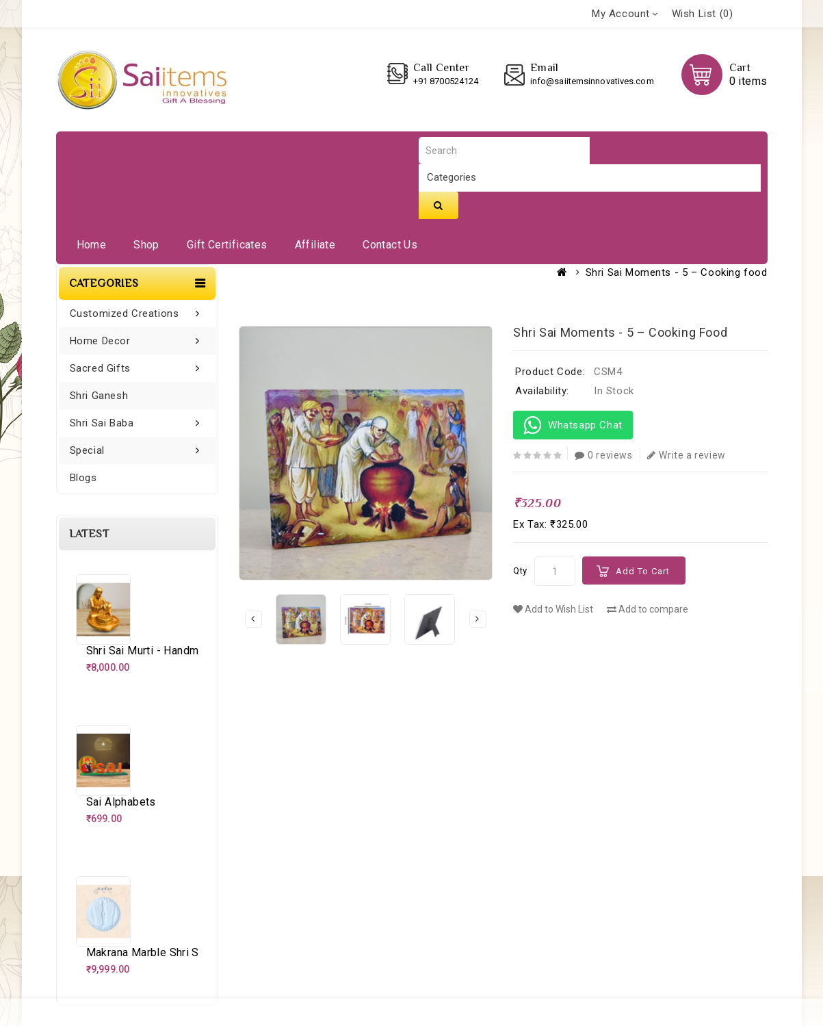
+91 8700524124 (445, 81)
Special (87, 450)
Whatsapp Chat (573, 425)
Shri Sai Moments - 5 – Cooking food (677, 272)
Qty (520, 570)
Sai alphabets (121, 801)
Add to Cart (643, 571)
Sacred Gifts (100, 368)
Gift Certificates (227, 244)
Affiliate (315, 244)
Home (92, 244)
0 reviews (604, 455)
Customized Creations (124, 313)
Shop (146, 244)
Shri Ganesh (99, 395)
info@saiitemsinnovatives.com (592, 81)
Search (438, 205)
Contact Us (390, 244)
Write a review (686, 455)
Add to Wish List (553, 609)
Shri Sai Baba (102, 423)
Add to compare (647, 609)
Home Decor (100, 341)
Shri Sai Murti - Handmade (152, 650)
